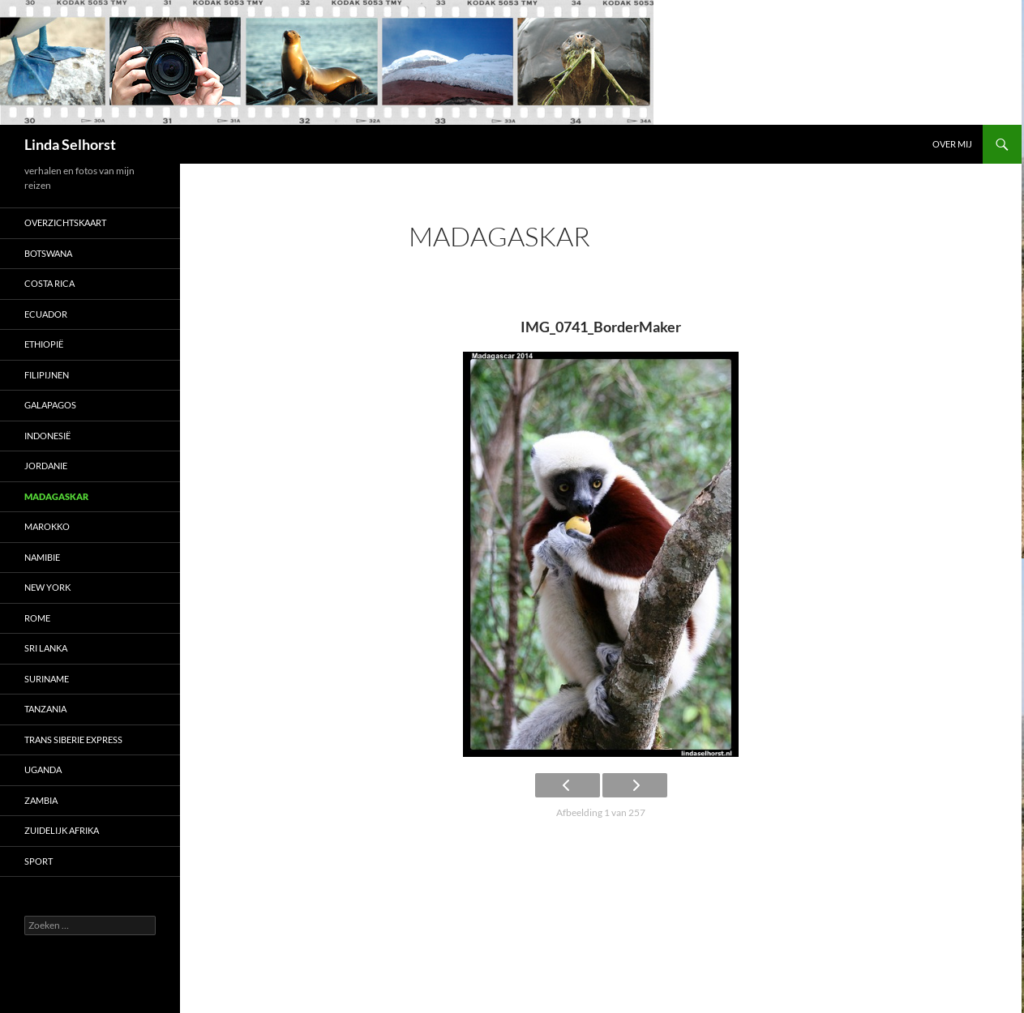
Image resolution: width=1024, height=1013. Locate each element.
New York (47, 587)
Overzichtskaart (65, 222)
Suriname (46, 678)
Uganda (43, 769)
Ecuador (45, 314)
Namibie (42, 557)
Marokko (47, 526)
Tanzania (45, 708)
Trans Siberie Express (73, 739)
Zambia (41, 800)
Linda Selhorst (70, 144)
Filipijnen (46, 375)
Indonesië (47, 435)
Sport (38, 861)
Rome (37, 618)
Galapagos (50, 405)
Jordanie (45, 465)
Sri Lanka (45, 648)
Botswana (48, 253)
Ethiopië (43, 344)
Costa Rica (49, 283)
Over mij (952, 144)
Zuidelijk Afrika (61, 830)
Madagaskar (56, 496)
